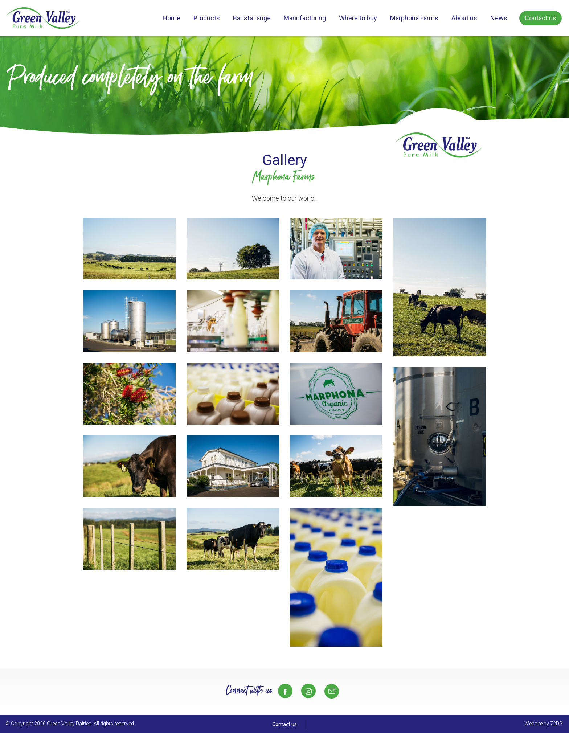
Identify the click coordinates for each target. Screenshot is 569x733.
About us (464, 18)
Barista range (252, 18)
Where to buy (358, 18)
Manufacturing (305, 18)
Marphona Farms (414, 18)
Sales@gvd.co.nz (331, 691)
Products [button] (206, 18)
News (498, 18)
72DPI (557, 723)
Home (171, 18)
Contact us (540, 18)
